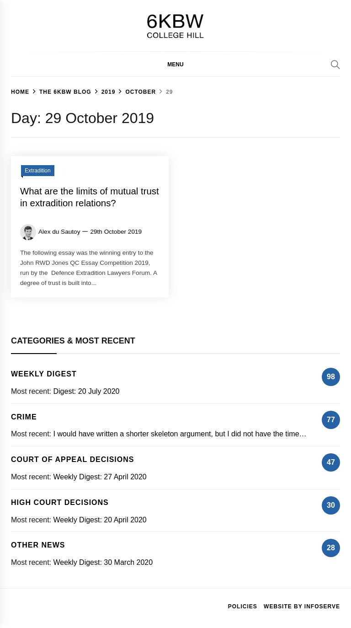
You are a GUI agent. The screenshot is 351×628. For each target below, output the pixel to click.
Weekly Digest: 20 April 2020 (99, 520)
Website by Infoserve (302, 606)
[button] (175, 64)
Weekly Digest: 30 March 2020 (103, 562)
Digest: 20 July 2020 (86, 391)
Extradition (38, 170)
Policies (242, 606)
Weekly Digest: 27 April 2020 (99, 477)
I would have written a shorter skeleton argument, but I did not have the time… (179, 434)
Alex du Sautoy (59, 231)
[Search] (335, 64)
